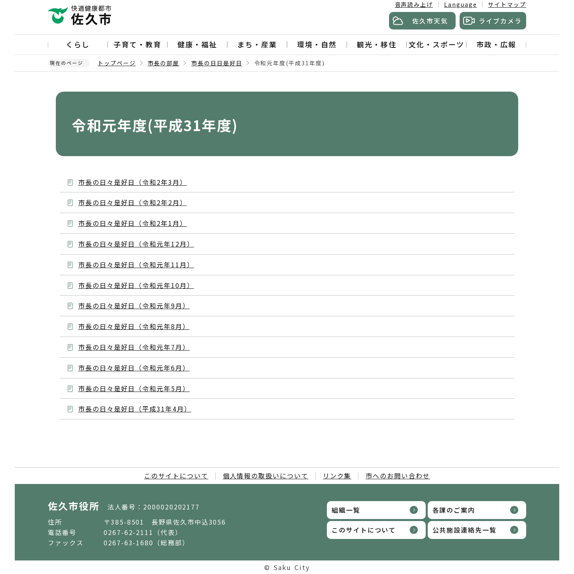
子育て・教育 (137, 44)
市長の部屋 (164, 63)
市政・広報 (496, 44)
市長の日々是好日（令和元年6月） (134, 367)
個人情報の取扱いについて (266, 475)
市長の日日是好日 (216, 63)
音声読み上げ (414, 4)
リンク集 (337, 475)
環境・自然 (317, 44)
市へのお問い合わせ (398, 475)
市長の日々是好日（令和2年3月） (132, 182)
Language (460, 4)
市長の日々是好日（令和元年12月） (136, 244)
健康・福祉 (197, 44)
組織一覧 (346, 510)
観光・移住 (377, 44)
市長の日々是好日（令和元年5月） (134, 388)
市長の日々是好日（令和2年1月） (132, 223)
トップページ (117, 63)
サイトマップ (507, 4)
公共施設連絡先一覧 (464, 530)
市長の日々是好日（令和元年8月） (134, 326)
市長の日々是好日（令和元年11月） (136, 264)
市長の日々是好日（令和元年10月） (136, 285)
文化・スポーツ (436, 44)
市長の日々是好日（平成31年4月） (134, 408)
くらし (78, 44)
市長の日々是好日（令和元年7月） (134, 347)
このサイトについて (176, 475)
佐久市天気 (430, 20)
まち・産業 (257, 44)
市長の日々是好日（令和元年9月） (134, 305)
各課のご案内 (454, 510)
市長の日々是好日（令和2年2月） (132, 202)
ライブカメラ (500, 20)
